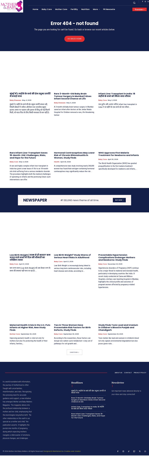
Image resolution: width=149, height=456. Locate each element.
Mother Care (15, 335)
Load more (74, 353)
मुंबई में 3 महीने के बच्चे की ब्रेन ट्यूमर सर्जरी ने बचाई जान (30, 95)
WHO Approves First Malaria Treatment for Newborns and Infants (118, 154)
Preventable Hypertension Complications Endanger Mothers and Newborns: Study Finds (116, 258)
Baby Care (102, 101)
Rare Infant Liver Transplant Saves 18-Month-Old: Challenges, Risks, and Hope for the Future (28, 156)
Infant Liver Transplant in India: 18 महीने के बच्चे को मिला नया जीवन (116, 95)
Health (56, 162)
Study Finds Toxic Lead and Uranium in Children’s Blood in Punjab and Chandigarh (118, 328)
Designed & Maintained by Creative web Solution (62, 452)
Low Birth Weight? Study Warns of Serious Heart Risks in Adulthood (72, 256)
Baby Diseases (15, 101)
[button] (134, 3)
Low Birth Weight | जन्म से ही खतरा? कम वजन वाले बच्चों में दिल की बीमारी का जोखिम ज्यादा (30, 258)
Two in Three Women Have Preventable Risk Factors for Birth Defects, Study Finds (72, 328)
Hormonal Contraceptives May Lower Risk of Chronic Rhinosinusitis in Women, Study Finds (74, 156)
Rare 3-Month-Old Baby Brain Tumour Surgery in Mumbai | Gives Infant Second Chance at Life (72, 97)
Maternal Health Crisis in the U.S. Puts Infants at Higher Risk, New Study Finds (30, 328)
